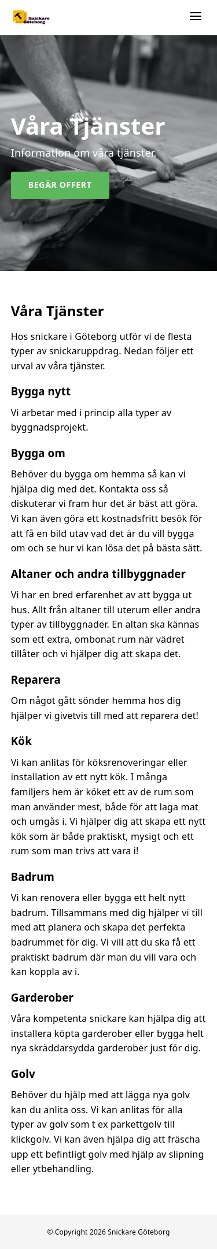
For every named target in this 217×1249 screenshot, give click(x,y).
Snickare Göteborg (139, 1232)
